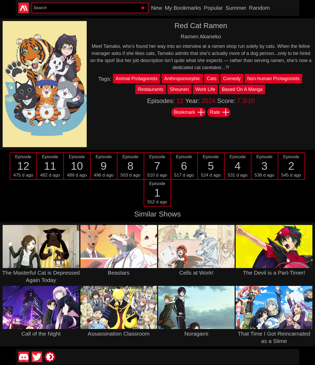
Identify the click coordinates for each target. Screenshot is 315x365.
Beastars (119, 273)
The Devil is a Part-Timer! (274, 273)
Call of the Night (40, 334)
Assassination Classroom (119, 334)
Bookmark (189, 112)
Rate (220, 112)
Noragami (196, 334)
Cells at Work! (196, 273)
